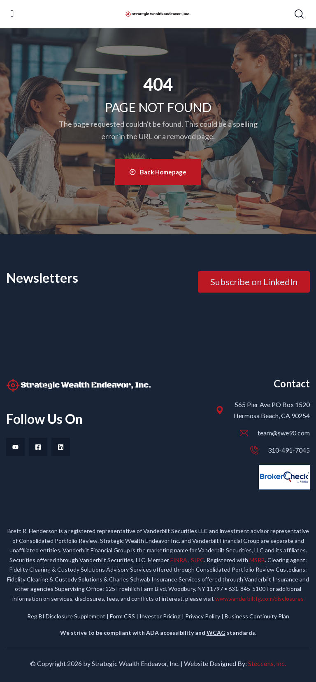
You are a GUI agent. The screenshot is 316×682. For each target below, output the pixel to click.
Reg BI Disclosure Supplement (66, 616)
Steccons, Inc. (267, 663)
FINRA (179, 559)
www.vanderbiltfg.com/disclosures (259, 598)
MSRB (257, 559)
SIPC (197, 559)
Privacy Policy (202, 616)
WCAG (216, 632)
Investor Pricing (160, 616)
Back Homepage (158, 172)
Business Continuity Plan (257, 616)
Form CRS (122, 616)
